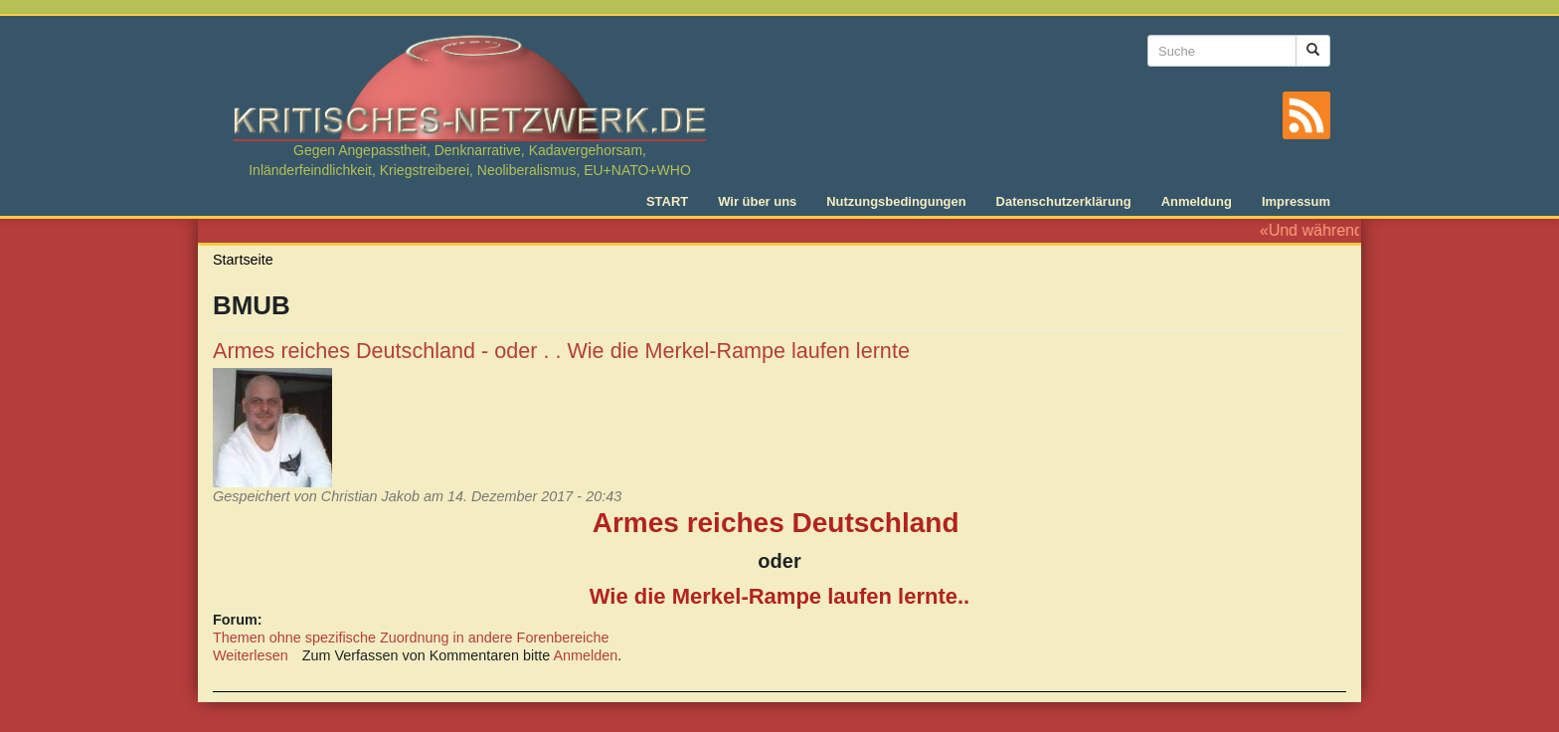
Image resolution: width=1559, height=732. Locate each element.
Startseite (243, 260)
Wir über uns (757, 201)
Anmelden (586, 655)
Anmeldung (1196, 201)
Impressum (1296, 201)
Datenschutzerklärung (1063, 201)
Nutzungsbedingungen (895, 201)
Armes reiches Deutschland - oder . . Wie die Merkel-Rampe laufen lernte (561, 350)
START (667, 201)
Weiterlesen (250, 655)
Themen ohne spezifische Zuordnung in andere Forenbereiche (410, 637)
